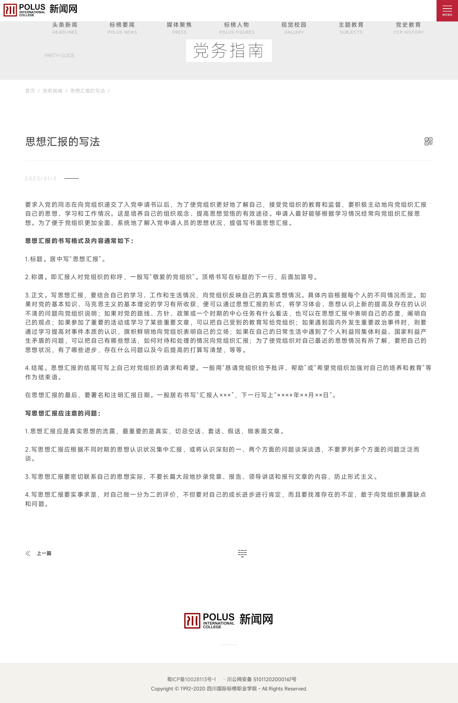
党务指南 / (53, 90)
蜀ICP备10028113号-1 (191, 679)
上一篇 (44, 553)
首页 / (32, 90)
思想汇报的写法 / (88, 90)
